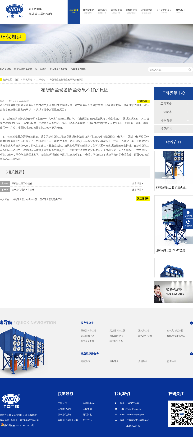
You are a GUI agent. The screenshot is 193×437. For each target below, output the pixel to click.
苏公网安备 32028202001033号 (19, 425)
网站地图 (4, 420)
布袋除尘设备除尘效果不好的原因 (66, 79)
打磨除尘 (171, 361)
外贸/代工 (181, 11)
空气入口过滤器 (175, 330)
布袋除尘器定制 (78, 69)
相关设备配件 (87, 341)
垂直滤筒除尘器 (88, 330)
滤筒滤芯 (102, 11)
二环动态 (41, 79)
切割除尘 (114, 361)
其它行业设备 (116, 341)
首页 (17, 79)
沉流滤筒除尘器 (117, 330)
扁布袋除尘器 (87, 335)
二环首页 (73, 11)
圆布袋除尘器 (116, 335)
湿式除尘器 (146, 11)
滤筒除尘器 (116, 11)
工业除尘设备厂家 (59, 69)
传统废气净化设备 (176, 335)
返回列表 (143, 101)
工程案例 (166, 103)
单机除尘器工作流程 (22, 183)
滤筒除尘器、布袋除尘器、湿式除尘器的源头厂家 (37, 199)
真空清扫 (85, 361)
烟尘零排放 (88, 11)
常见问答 (166, 128)
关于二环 (87, 420)
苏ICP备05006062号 (29, 420)
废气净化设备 (64, 414)
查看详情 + (137, 183)
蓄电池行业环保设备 (68, 420)
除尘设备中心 (89, 403)
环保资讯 (166, 120)
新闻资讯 (87, 414)
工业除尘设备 (64, 409)
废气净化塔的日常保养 (23, 189)
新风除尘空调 (145, 335)
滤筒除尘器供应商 (23, 69)
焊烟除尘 (142, 361)
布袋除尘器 (131, 11)
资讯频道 (28, 79)
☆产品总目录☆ (164, 11)
